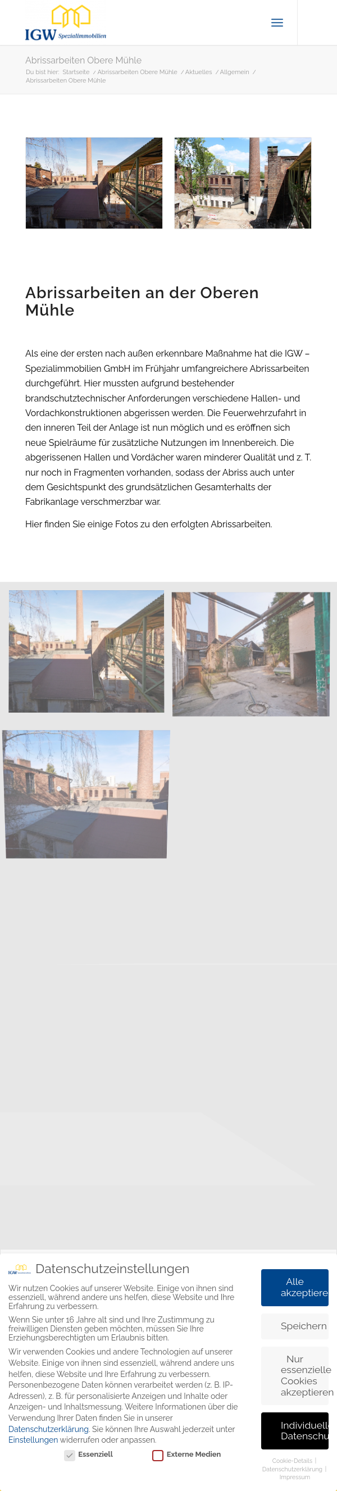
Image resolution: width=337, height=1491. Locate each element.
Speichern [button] (304, 1326)
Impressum (295, 1477)
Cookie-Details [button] (293, 1460)
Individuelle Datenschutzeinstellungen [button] (305, 1431)
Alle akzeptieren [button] (305, 1287)
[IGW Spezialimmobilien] (139, 22)
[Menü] (277, 22)
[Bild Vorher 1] (90, 656)
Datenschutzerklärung (48, 1429)
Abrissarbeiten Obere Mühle (83, 60)
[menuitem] (277, 22)
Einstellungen (33, 1439)
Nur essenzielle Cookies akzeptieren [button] (305, 1375)
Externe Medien (186, 1454)
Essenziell (88, 1454)
